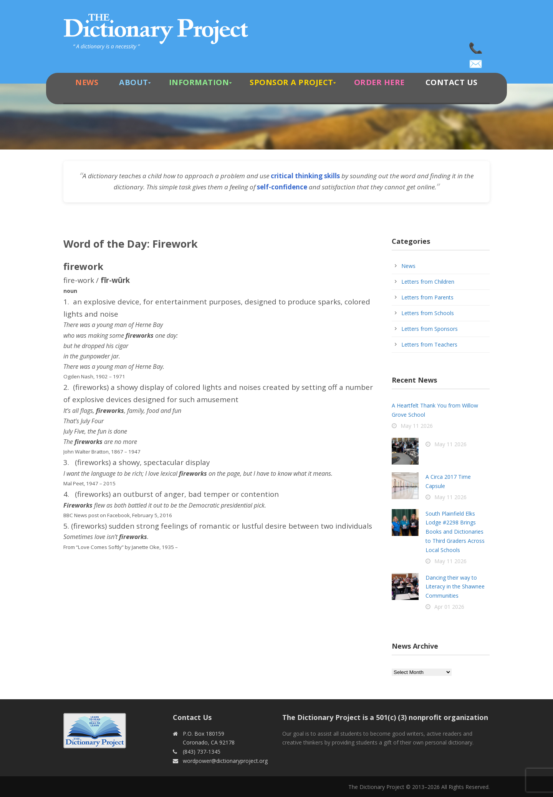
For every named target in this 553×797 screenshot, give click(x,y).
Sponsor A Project (291, 82)
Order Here (379, 82)
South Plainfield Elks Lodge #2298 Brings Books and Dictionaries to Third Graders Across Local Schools (455, 532)
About (133, 82)
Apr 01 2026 (449, 606)
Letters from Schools (427, 313)
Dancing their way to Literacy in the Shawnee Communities (455, 587)
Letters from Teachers (429, 344)
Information (199, 82)
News (86, 82)
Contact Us (452, 82)
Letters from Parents (427, 297)
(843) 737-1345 (476, 46)
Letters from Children (427, 281)
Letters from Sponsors (429, 328)
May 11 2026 (417, 425)
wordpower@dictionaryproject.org (476, 61)
